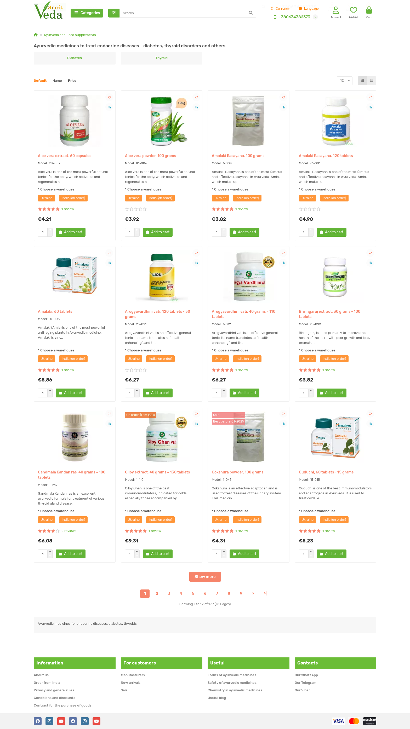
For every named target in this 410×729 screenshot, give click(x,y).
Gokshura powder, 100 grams (237, 473)
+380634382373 (290, 17)
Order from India (47, 683)
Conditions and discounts (54, 698)
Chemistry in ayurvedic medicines (235, 690)
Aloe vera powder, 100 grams (150, 156)
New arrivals (130, 683)
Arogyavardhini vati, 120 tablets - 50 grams (157, 315)
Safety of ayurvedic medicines (232, 683)
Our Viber (302, 690)
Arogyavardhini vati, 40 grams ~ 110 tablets (243, 315)
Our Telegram (305, 683)
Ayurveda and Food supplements (70, 36)
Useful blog (217, 698)
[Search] (188, 13)
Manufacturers (133, 675)
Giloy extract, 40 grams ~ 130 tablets (157, 473)
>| (265, 594)
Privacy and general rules (54, 690)
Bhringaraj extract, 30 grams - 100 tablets (329, 315)
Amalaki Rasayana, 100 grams (238, 156)
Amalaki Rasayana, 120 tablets (326, 156)
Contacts (307, 663)
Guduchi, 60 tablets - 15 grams (326, 473)
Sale (124, 690)
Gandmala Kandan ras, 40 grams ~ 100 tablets (71, 476)
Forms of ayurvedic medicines (232, 675)
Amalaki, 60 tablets (55, 312)
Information (49, 663)
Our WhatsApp (306, 675)
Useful (217, 663)
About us (41, 675)
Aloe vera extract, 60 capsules (64, 156)
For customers (139, 663)
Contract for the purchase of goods (63, 705)
